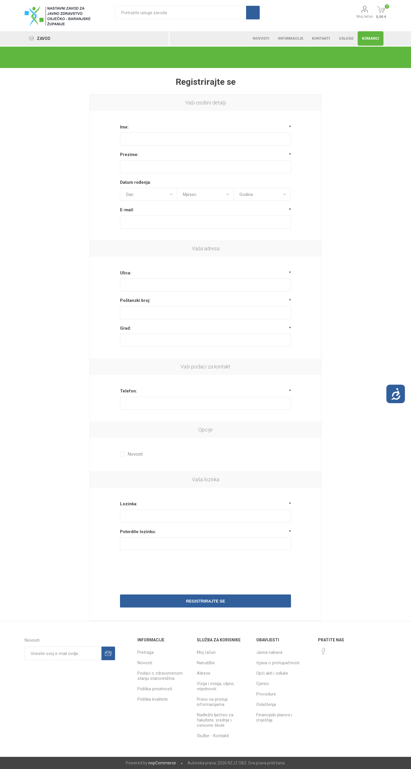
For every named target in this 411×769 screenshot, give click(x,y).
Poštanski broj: (135, 300)
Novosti (135, 454)
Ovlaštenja (266, 704)
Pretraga (145, 652)
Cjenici (262, 683)
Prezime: (129, 154)
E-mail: (127, 209)
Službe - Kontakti (213, 735)
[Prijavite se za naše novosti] (63, 653)
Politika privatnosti (154, 688)
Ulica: (125, 273)
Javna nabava (269, 652)
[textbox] (180, 12)
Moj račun (365, 16)
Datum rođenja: (135, 182)
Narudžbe (206, 662)
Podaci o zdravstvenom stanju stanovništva (160, 676)
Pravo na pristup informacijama (212, 702)
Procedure (266, 694)
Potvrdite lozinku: (138, 531)
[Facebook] (323, 651)
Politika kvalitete (152, 699)
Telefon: (128, 391)
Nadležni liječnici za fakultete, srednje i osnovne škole (215, 720)
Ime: (124, 127)
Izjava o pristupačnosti (277, 662)
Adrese (203, 673)
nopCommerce (162, 763)
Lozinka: (128, 503)
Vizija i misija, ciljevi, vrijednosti (215, 686)
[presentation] (205, 568)
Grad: (125, 328)
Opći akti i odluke (272, 673)
